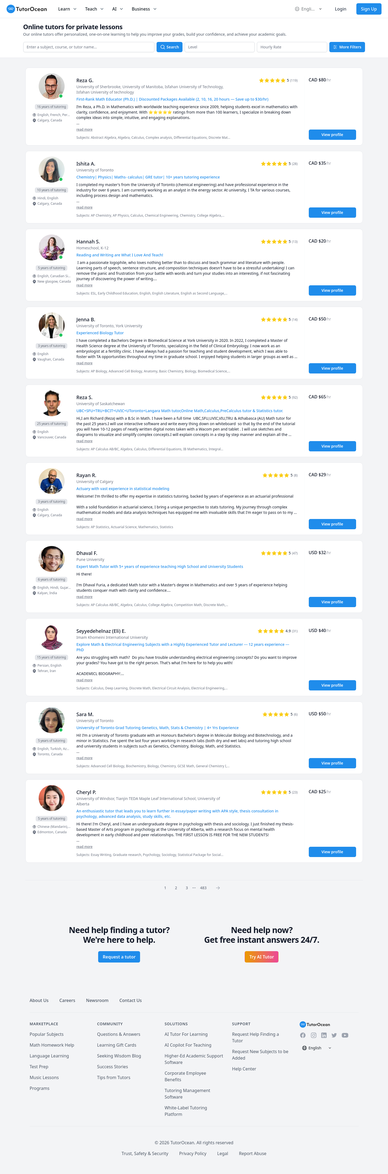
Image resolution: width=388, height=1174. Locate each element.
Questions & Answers (118, 1034)
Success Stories (112, 1067)
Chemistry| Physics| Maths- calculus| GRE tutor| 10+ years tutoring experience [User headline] (148, 177)
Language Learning (49, 1056)
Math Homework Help (52, 1045)
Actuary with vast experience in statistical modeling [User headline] (123, 488)
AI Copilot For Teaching (188, 1045)
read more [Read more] (85, 129)
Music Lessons (44, 1077)
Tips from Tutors (113, 1077)
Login (340, 9)
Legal (222, 1153)
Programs (39, 1088)
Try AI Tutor (261, 957)
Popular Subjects (47, 1034)
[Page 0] (219, 887)
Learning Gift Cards (116, 1045)
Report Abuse (253, 1153)
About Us (39, 1000)
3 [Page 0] (187, 887)
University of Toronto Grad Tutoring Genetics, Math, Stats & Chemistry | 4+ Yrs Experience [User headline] (158, 727)
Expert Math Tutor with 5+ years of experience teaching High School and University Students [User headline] (160, 566)
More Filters (347, 46)
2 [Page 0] (176, 887)
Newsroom (97, 1000)
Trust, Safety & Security (145, 1153)
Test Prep (39, 1067)
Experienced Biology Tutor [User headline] (100, 332)
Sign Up (369, 9)
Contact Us (130, 1000)
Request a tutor (119, 957)
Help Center (244, 1069)
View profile (332, 134)
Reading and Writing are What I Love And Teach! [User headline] (120, 254)
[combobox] (89, 47)
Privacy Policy (192, 1153)
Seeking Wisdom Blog (119, 1056)
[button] (220, 47)
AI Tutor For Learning (186, 1034)
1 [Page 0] (165, 887)
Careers (67, 1000)
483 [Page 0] (203, 887)
